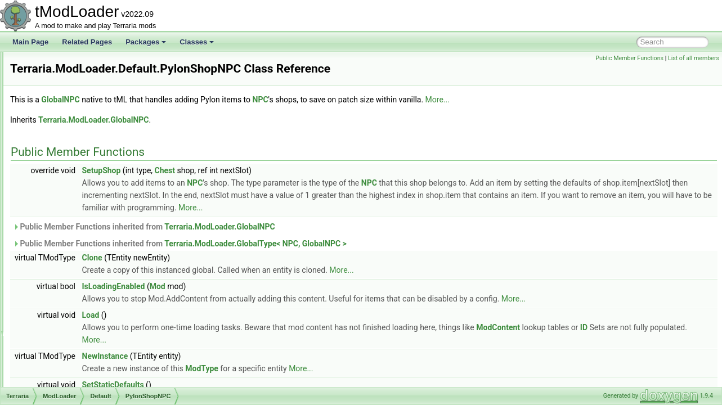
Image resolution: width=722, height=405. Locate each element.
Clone (233, 273)
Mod (298, 302)
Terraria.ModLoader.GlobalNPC (234, 135)
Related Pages (87, 42)
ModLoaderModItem (94, 213)
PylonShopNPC (87, 225)
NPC (401, 115)
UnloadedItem (85, 324)
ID (235, 355)
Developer (79, 163)
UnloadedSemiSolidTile (99, 361)
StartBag (77, 237)
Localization (64, 76)
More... (578, 115)
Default (66, 151)
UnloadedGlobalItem (94, 299)
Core (62, 138)
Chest (305, 186)
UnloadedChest (87, 274)
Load (231, 330)
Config (65, 126)
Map (52, 89)
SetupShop (242, 186)
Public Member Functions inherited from (285, 242)
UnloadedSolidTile (91, 373)
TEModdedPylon (89, 250)
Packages (145, 42)
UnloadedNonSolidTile (97, 336)
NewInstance (246, 371)
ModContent (639, 343)
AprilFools (79, 188)
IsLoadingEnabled (254, 302)
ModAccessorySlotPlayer (101, 200)
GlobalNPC (201, 115)
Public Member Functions (629, 58)
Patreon (76, 175)
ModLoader (63, 101)
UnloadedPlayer (88, 349)
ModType (342, 384)
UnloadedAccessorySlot (100, 262)
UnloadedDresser (90, 287)
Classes (197, 42)
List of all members (693, 58)
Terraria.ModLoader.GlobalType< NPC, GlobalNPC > (396, 259)
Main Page (30, 42)
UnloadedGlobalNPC (95, 312)
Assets (65, 114)
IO (49, 64)
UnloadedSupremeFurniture (105, 386)
